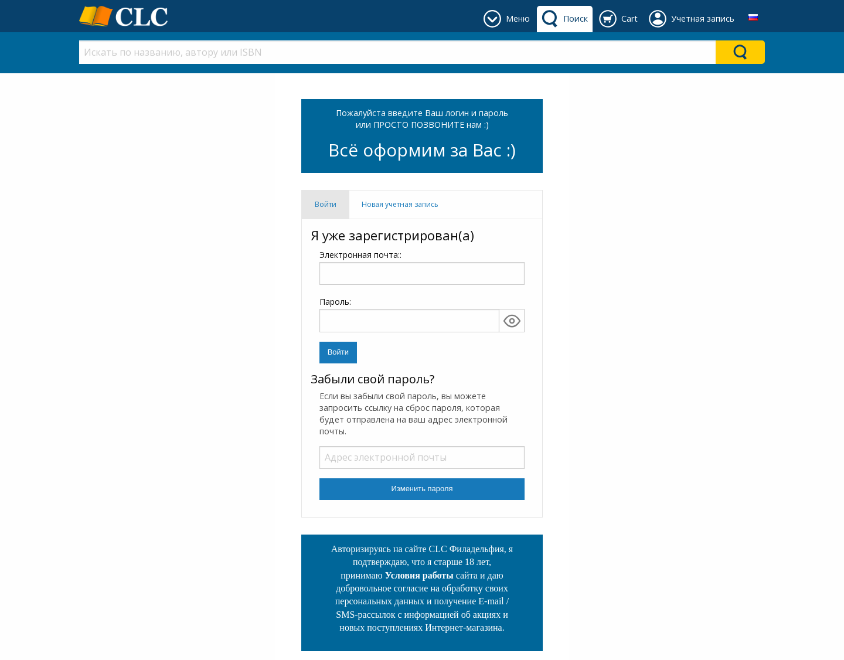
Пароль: (335, 301)
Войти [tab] (325, 204)
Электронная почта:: (422, 267)
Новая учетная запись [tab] (400, 204)
